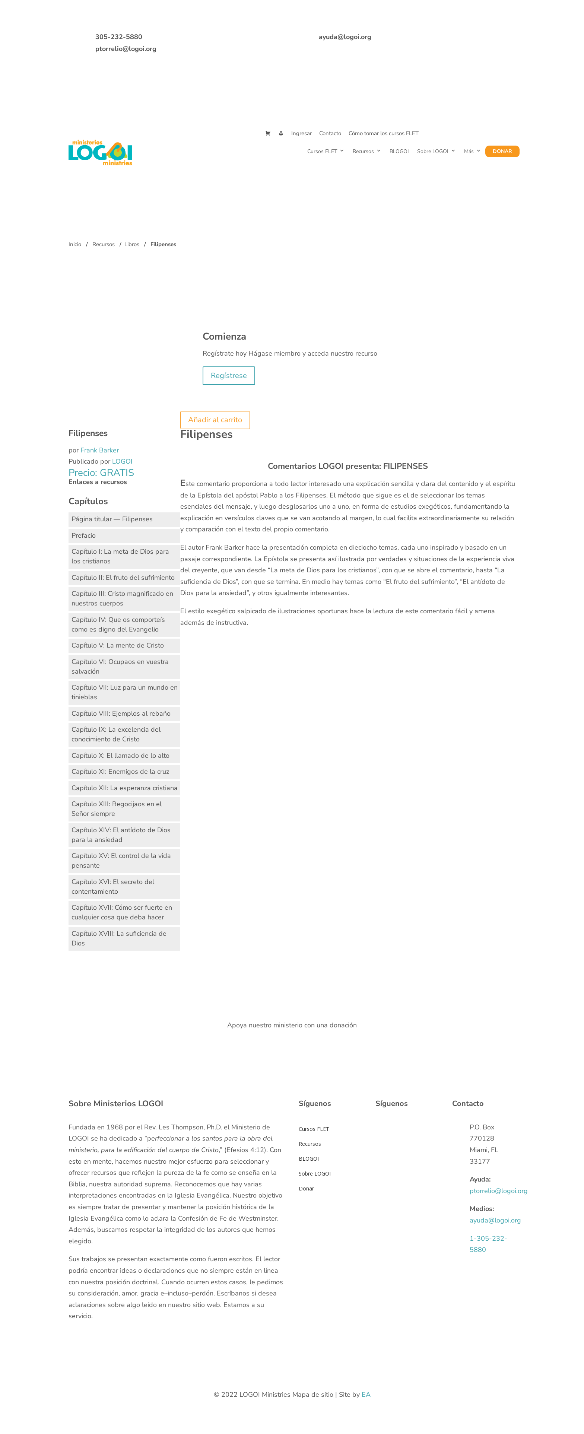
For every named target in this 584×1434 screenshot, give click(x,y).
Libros (131, 244)
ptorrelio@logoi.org (125, 48)
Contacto (330, 133)
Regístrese (229, 376)
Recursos (363, 151)
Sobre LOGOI (432, 151)
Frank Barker (99, 450)
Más (469, 151)
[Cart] (267, 133)
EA (366, 1394)
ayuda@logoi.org (345, 36)
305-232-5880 (118, 36)
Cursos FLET (322, 151)
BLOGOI (399, 151)
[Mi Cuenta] (281, 133)
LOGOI (122, 461)
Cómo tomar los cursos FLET (384, 133)
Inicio (75, 244)
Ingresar (301, 133)
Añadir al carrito (215, 420)
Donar (502, 151)
